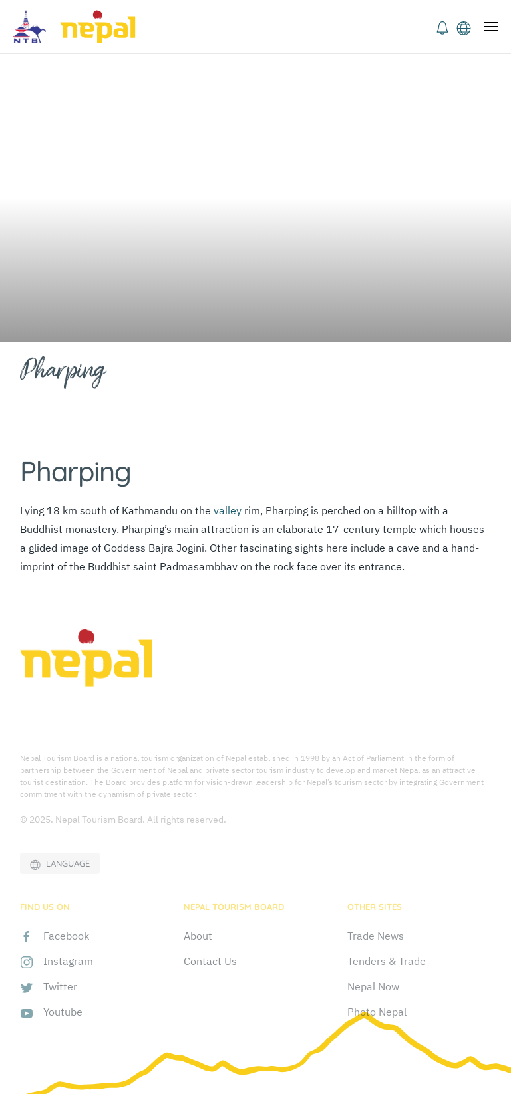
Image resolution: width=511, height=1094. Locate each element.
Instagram (68, 961)
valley (228, 510)
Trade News (375, 935)
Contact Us (210, 961)
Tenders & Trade (386, 961)
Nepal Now (373, 986)
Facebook (66, 935)
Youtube (63, 1011)
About (198, 935)
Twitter (60, 986)
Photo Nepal (377, 1011)
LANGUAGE (60, 864)
